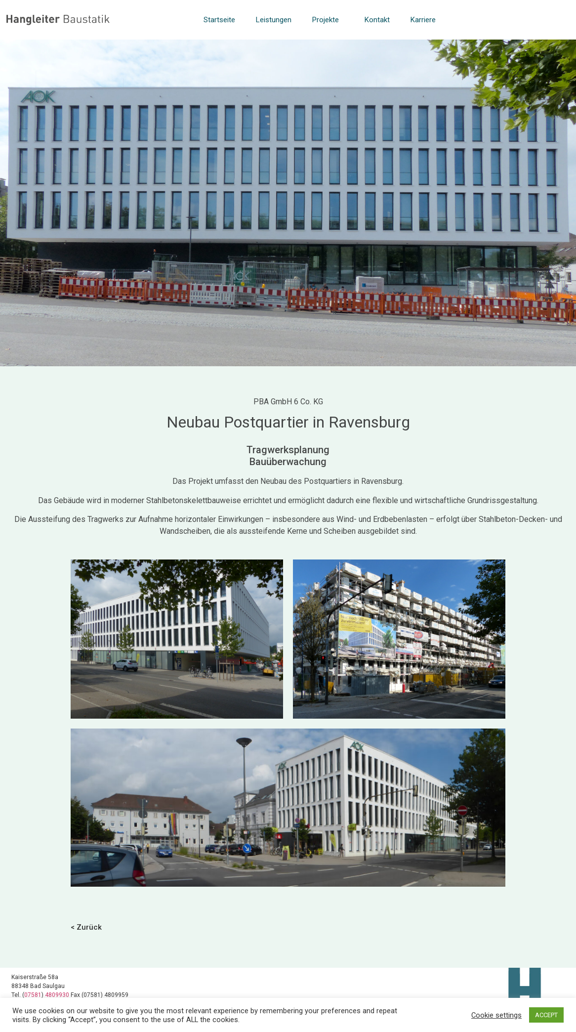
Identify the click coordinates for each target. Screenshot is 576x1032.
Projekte (328, 20)
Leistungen (273, 19)
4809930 (58, 994)
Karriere (423, 19)
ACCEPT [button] (546, 1015)
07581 (32, 994)
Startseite (219, 19)
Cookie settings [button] (496, 1015)
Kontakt (377, 19)
